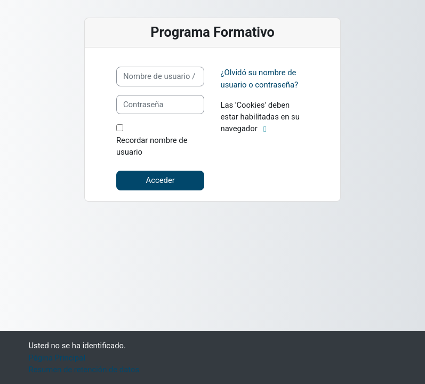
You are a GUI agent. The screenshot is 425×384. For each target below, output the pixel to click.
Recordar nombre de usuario (152, 146)
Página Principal (57, 358)
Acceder (160, 180)
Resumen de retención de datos (84, 369)
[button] (267, 129)
